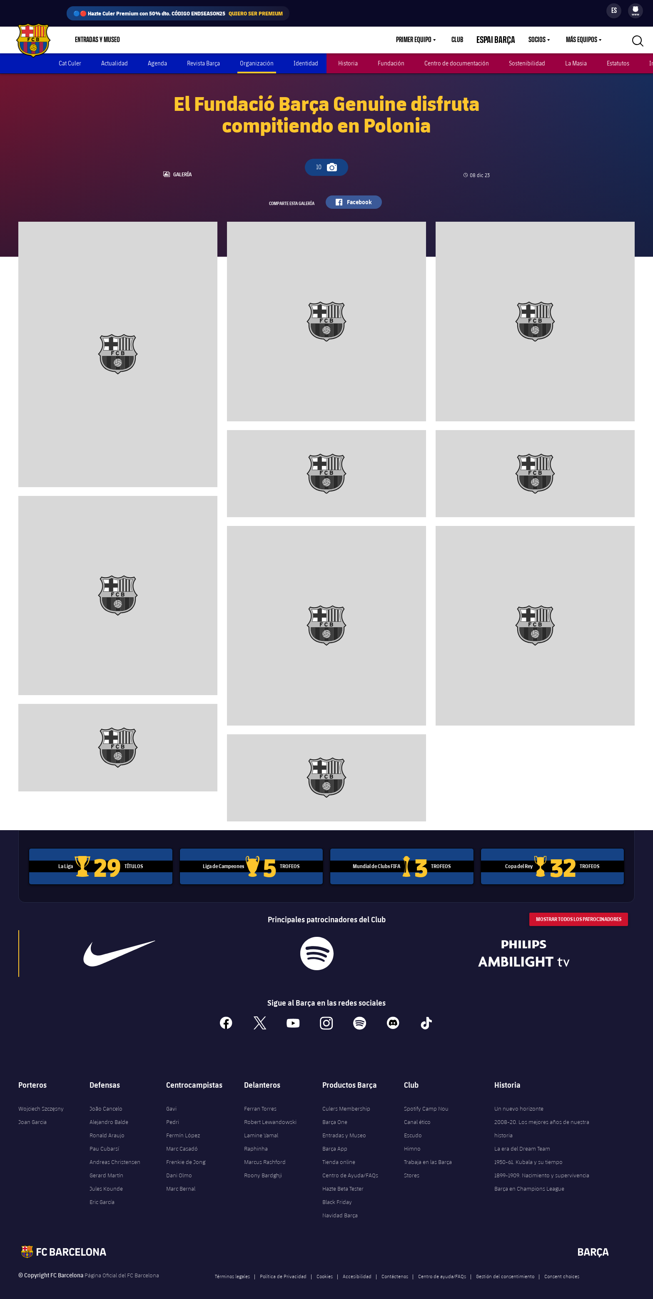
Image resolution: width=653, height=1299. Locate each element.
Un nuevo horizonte (518, 1101)
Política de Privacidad (283, 1269)
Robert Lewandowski (270, 1114)
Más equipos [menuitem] (581, 40)
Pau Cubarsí (104, 1141)
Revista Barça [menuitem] (203, 63)
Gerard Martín (106, 1168)
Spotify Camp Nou (426, 1101)
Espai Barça (500, 40)
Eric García (102, 1194)
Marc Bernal (180, 1181)
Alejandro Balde (109, 1114)
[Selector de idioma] (613, 10)
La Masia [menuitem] (576, 63)
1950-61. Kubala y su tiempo (528, 1154)
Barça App (334, 1141)
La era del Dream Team (522, 1141)
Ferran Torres (260, 1101)
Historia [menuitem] (348, 63)
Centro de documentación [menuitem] (456, 63)
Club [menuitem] (467, 40)
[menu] (635, 10)
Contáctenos (394, 1269)
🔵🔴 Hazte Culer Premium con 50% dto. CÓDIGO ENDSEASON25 (178, 13)
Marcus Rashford (265, 1154)
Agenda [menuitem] (157, 63)
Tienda (149, 40)
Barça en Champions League (529, 1181)
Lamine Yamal (261, 1128)
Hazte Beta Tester (343, 1181)
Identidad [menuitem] (306, 63)
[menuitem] (635, 9)
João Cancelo (106, 1101)
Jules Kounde (106, 1181)
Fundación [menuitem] (391, 63)
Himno (412, 1141)
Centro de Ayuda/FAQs (350, 1168)
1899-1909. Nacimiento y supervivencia (541, 1168)
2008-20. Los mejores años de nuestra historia (541, 1121)
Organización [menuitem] (257, 63)
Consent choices (561, 1269)
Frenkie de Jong (185, 1154)
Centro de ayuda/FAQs (442, 1269)
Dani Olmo (179, 1168)
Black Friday (337, 1194)
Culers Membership (346, 1101)
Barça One (334, 1114)
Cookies (325, 1269)
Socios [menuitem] (537, 40)
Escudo (413, 1128)
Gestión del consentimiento (505, 1269)
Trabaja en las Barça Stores (428, 1161)
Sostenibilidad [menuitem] (527, 63)
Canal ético (417, 1114)
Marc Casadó (182, 1141)
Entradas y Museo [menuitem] (97, 40)
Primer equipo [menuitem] (423, 40)
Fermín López (183, 1128)
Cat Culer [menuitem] (70, 63)
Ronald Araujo (107, 1128)
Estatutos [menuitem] (618, 63)
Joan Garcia (32, 1114)
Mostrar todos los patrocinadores (578, 912)
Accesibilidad (357, 1269)
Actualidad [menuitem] (114, 63)
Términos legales (232, 1269)
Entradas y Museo (344, 1128)
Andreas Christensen (115, 1154)
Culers (182, 40)
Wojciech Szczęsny (41, 1101)
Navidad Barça (340, 1208)
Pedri (172, 1114)
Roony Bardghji (263, 1168)
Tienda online (338, 1154)
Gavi (171, 1101)
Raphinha (256, 1141)
